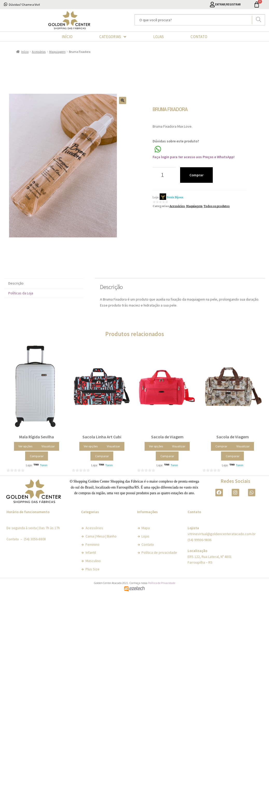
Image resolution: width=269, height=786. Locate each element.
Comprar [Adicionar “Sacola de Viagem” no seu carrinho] (221, 446)
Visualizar (48, 446)
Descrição (16, 283)
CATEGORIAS (112, 36)
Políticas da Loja (20, 293)
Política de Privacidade (161, 583)
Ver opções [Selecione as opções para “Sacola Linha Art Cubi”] (91, 446)
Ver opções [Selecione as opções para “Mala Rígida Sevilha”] (25, 446)
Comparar (37, 456)
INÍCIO (67, 36)
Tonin (43, 465)
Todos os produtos (217, 206)
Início (25, 52)
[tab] (43, 283)
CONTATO (198, 36)
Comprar (196, 175)
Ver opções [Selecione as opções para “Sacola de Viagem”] (156, 446)
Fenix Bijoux (175, 197)
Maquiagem (57, 52)
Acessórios (39, 52)
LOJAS (158, 36)
